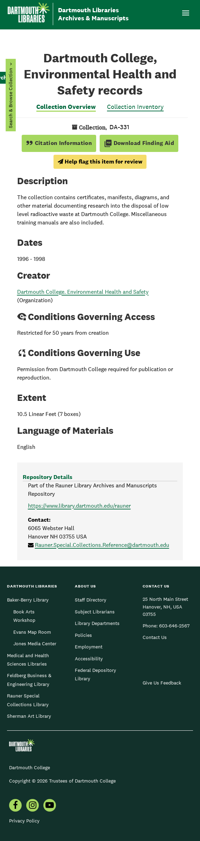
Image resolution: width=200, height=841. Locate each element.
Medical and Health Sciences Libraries (28, 659)
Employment (88, 647)
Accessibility (89, 658)
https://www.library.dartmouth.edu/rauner (79, 505)
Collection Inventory (135, 107)
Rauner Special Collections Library (28, 700)
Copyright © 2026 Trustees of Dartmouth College (62, 781)
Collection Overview (66, 107)
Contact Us (155, 637)
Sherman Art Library (29, 716)
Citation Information (59, 143)
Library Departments (97, 623)
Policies (83, 635)
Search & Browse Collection (10, 98)
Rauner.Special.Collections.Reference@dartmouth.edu (102, 545)
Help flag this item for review (100, 161)
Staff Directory (90, 600)
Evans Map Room (32, 632)
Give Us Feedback (162, 683)
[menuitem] (15, 806)
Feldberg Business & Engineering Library (29, 679)
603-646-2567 (174, 626)
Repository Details (47, 477)
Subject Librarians (95, 612)
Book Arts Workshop (24, 616)
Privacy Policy (24, 821)
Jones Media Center (34, 643)
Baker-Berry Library (28, 600)
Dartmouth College (29, 767)
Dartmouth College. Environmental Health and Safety (83, 292)
